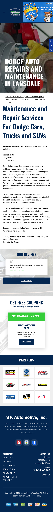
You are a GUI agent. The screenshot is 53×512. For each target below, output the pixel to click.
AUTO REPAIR (9, 465)
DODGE (10, 102)
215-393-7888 (20, 423)
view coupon (26, 341)
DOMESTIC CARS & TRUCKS (36, 99)
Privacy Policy (35, 496)
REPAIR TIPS (9, 469)
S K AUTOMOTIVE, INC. (14, 97)
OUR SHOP (8, 458)
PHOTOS (7, 461)
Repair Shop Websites (29, 493)
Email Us (46, 475)
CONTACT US (9, 473)
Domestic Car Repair (11, 242)
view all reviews (26, 280)
